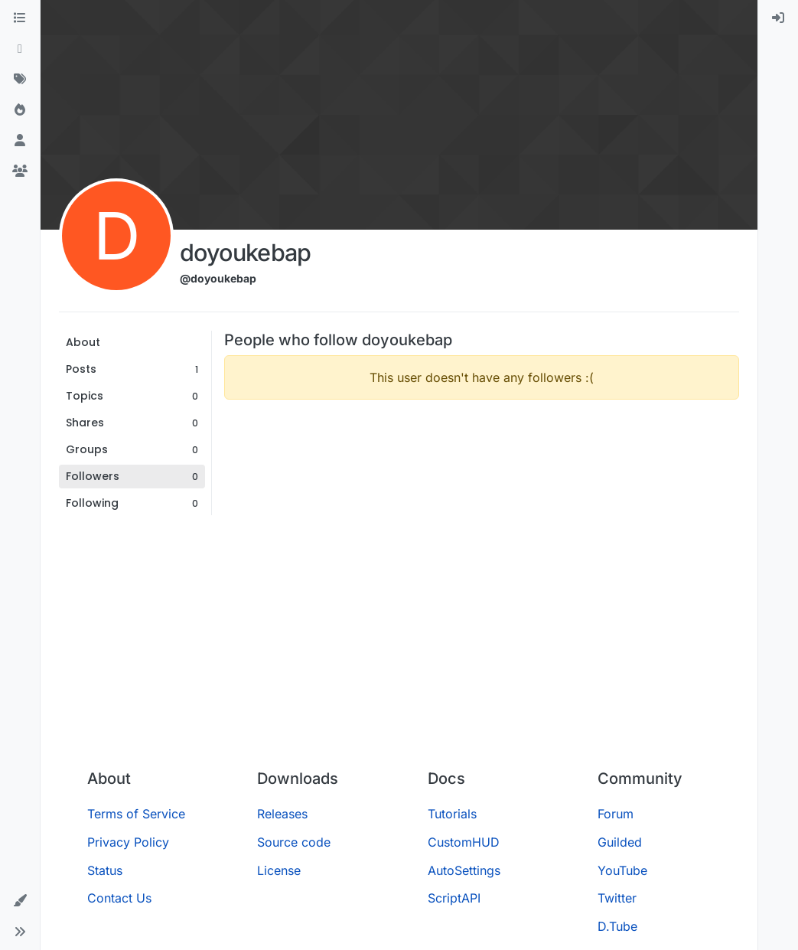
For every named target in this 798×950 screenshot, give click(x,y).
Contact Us (119, 898)
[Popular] (20, 110)
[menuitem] (778, 18)
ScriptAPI (454, 898)
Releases (282, 813)
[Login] (778, 18)
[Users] (20, 141)
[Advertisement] (399, 642)
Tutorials (452, 813)
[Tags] (20, 79)
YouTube (622, 870)
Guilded (620, 842)
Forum (616, 813)
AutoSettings (464, 870)
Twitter (617, 898)
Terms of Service (136, 813)
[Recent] (20, 49)
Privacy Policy (128, 842)
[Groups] (20, 171)
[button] (20, 901)
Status (104, 870)
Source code (294, 842)
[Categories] (20, 18)
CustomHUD (464, 842)
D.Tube (617, 926)
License (279, 870)
